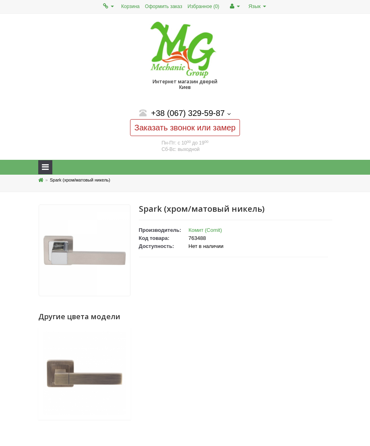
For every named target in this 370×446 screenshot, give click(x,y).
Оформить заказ (163, 6)
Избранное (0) (203, 6)
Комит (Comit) (205, 230)
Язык (257, 6)
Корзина (130, 6)
